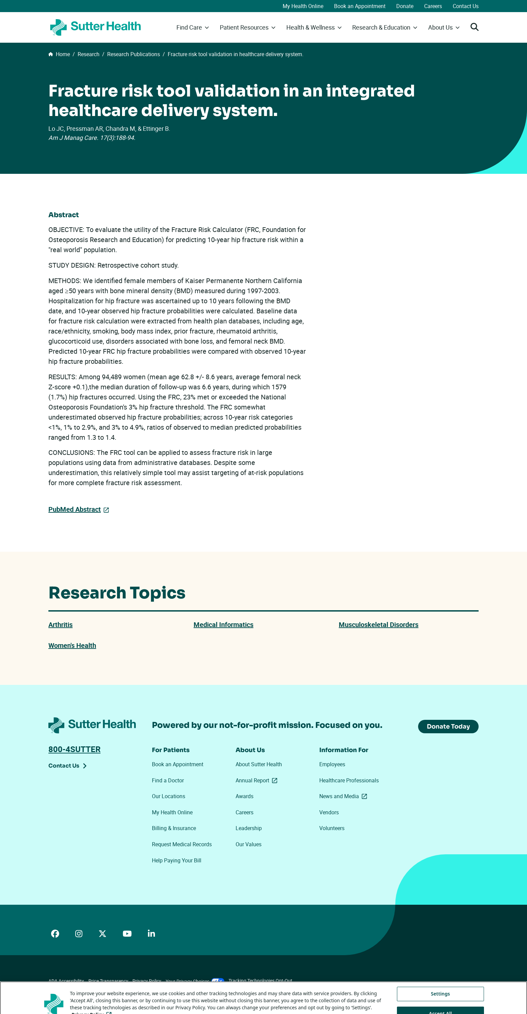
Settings (440, 1004)
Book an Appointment (360, 6)
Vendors (329, 812)
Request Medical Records (182, 844)
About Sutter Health (259, 764)
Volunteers (331, 828)
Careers (433, 6)
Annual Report (258, 780)
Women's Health (72, 645)
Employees (332, 764)
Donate (404, 6)
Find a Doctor (168, 780)
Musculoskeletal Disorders (378, 624)
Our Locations (168, 796)
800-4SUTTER (74, 749)
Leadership (249, 828)
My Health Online (303, 6)
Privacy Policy (146, 981)
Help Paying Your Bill (176, 860)
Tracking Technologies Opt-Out (260, 980)
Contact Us (466, 6)
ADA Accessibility (66, 981)
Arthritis (60, 624)
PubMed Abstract (74, 509)
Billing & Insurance (174, 828)
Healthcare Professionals (349, 780)
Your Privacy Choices (195, 981)
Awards (244, 796)
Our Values (248, 844)
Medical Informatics (223, 624)
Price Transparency (108, 981)
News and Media (344, 796)
